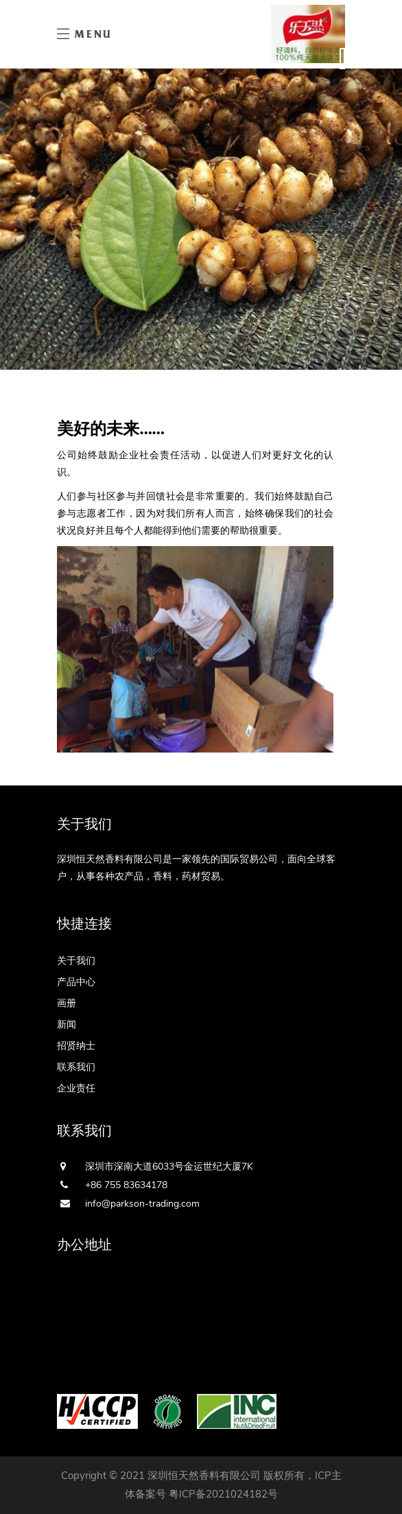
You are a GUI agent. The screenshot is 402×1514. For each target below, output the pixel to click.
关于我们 (76, 960)
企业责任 (76, 1088)
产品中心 (76, 982)
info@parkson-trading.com (142, 1203)
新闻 (66, 1024)
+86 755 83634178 (126, 1185)
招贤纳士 (76, 1045)
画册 (66, 1003)
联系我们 (76, 1067)
